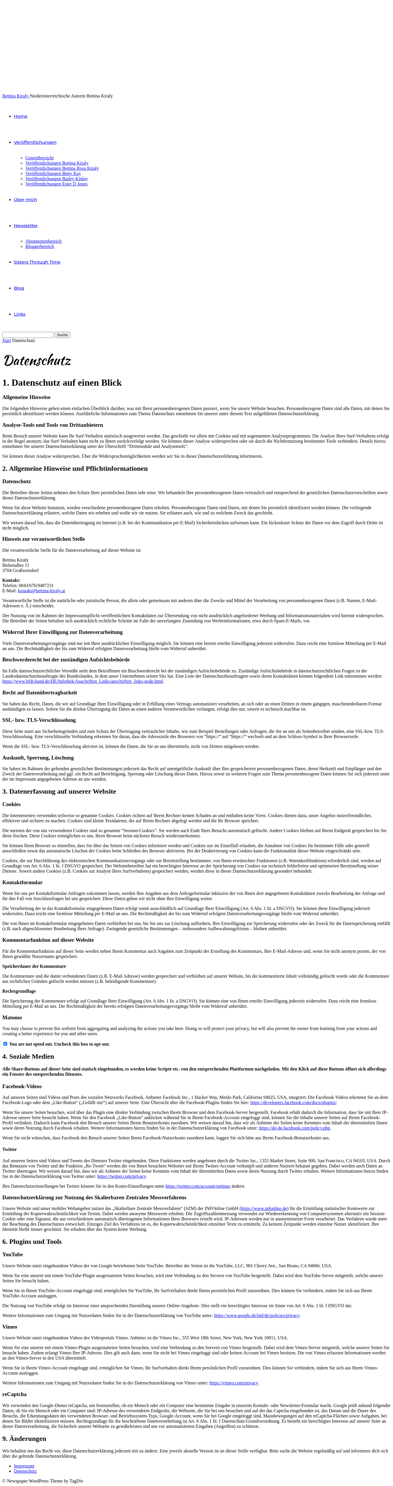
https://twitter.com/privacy (121, 1176)
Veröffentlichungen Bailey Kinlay (56, 178)
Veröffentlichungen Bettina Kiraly (56, 163)
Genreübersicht (39, 157)
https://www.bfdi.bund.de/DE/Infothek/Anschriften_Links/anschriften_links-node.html (82, 681)
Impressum (24, 1465)
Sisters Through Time (37, 262)
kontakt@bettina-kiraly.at (41, 590)
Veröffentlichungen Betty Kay (53, 173)
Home (20, 116)
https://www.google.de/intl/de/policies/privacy (257, 1315)
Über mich (25, 199)
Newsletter (26, 225)
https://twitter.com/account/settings (198, 1186)
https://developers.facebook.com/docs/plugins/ (293, 1102)
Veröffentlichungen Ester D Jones (56, 183)
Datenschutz (25, 1471)
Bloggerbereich (39, 246)
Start (6, 340)
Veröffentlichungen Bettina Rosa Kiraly (62, 168)
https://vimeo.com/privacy (234, 1382)
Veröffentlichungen (35, 142)
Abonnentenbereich (43, 241)
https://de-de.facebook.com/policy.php (294, 1127)
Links (19, 314)
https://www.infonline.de (264, 1208)
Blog (19, 288)
